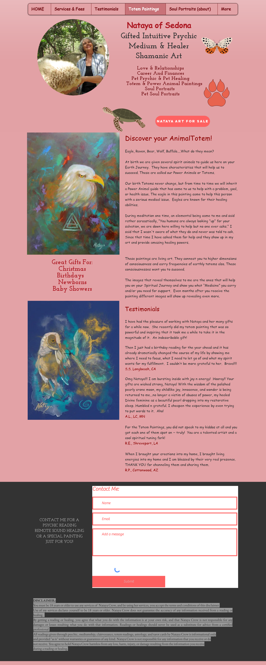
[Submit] (128, 581)
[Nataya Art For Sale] (182, 121)
